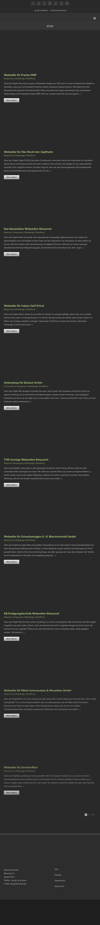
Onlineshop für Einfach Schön (23, 382)
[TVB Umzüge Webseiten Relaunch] (38, 425)
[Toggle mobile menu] (94, 18)
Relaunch (8, 232)
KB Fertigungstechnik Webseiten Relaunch (31, 613)
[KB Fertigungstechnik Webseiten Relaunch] (38, 579)
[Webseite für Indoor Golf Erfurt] (38, 271)
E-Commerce (10, 386)
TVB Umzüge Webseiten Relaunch (26, 459)
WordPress (30, 78)
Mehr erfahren (11, 100)
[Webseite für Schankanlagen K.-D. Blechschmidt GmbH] (38, 502)
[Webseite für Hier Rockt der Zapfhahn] (38, 117)
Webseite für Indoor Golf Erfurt (24, 305)
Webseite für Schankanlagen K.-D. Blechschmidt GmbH (40, 536)
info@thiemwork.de (58, 10)
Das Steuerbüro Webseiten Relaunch (28, 228)
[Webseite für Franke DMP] (35, 40)
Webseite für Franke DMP (20, 75)
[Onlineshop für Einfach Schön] (38, 348)
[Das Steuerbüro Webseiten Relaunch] (38, 194)
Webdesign (20, 78)
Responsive (9, 78)
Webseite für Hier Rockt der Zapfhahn (28, 151)
